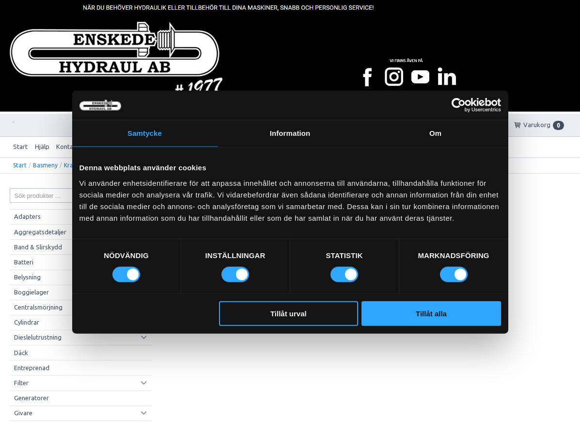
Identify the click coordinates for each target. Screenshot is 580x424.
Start (20, 146)
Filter (21, 382)
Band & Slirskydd (38, 247)
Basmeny (45, 165)
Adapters (27, 216)
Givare (23, 412)
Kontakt (67, 146)
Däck (21, 352)
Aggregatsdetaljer (40, 231)
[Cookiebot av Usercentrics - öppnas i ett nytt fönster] (458, 105)
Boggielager (31, 292)
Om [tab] (435, 133)
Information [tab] (290, 133)
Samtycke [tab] (144, 133)
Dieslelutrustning (38, 337)
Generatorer (31, 397)
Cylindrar (26, 322)
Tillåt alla (431, 313)
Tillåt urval (288, 313)
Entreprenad (31, 367)
